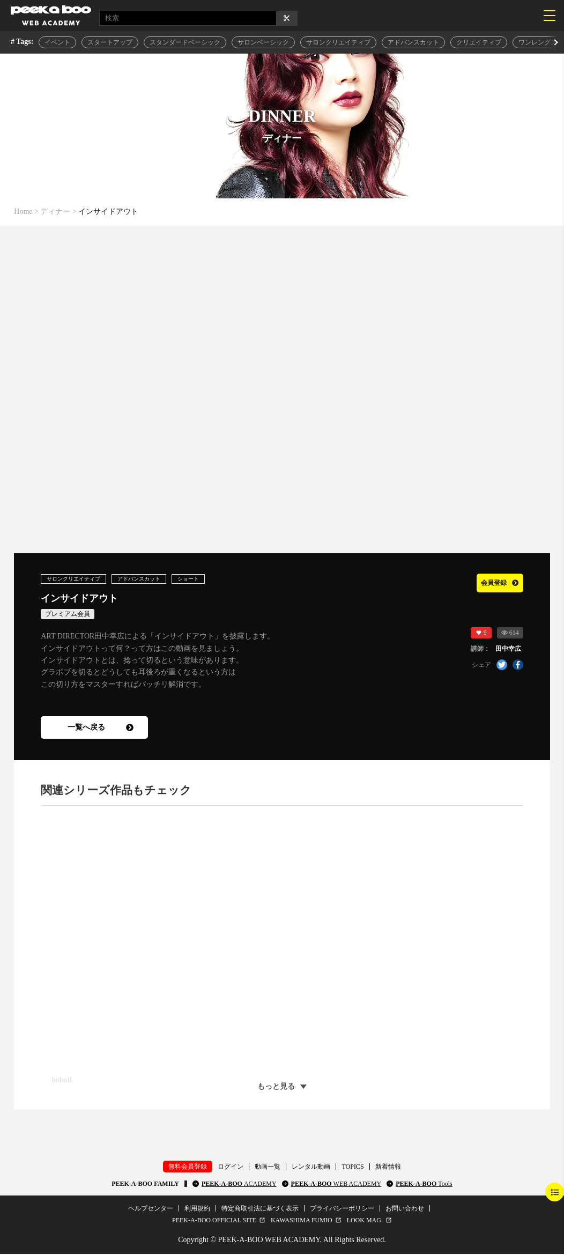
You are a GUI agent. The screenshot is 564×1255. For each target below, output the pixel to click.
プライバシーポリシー (342, 1209)
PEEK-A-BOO (239, 1185)
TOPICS (352, 1167)
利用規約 (197, 1209)
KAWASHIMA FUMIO (301, 1221)
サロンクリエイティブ (338, 42)
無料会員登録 (187, 1167)
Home (23, 211)
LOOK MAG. (365, 1221)
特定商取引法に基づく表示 (260, 1209)
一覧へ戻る (100, 728)
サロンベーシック (263, 42)
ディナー (55, 211)
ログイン (230, 1167)
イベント (57, 42)
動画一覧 (267, 1167)
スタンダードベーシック (185, 42)
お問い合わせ (404, 1209)
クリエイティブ (478, 42)
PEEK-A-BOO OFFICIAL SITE (214, 1221)
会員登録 (493, 582)
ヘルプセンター (150, 1209)
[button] (555, 42)
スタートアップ (109, 42)
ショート (209, 579)
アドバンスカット (413, 42)
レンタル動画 (311, 1167)
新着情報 (388, 1167)
